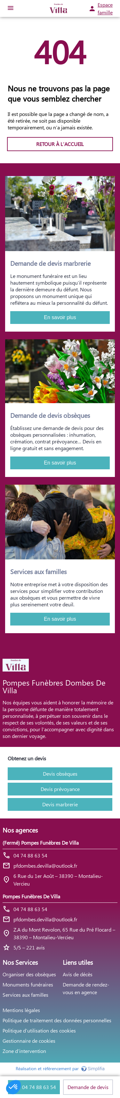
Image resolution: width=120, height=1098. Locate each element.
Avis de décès (77, 974)
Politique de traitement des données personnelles (57, 1020)
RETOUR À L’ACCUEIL (60, 144)
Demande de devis (88, 1087)
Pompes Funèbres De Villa (31, 896)
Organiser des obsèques (29, 974)
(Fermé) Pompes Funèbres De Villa (41, 842)
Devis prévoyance (60, 789)
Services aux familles (25, 994)
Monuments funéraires (28, 984)
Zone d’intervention (24, 1051)
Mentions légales (21, 1010)
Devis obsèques (60, 773)
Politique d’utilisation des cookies (39, 1030)
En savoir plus (60, 317)
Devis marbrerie (60, 804)
